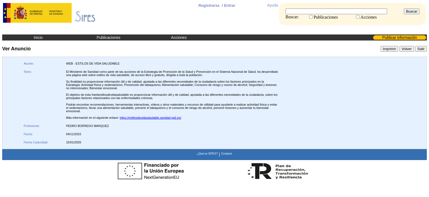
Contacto (226, 153)
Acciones (179, 37)
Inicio (38, 37)
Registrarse (208, 5)
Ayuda (272, 5)
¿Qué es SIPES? (207, 153)
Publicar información (399, 37)
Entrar (229, 5)
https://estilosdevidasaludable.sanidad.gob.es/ (150, 117)
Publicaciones (108, 37)
